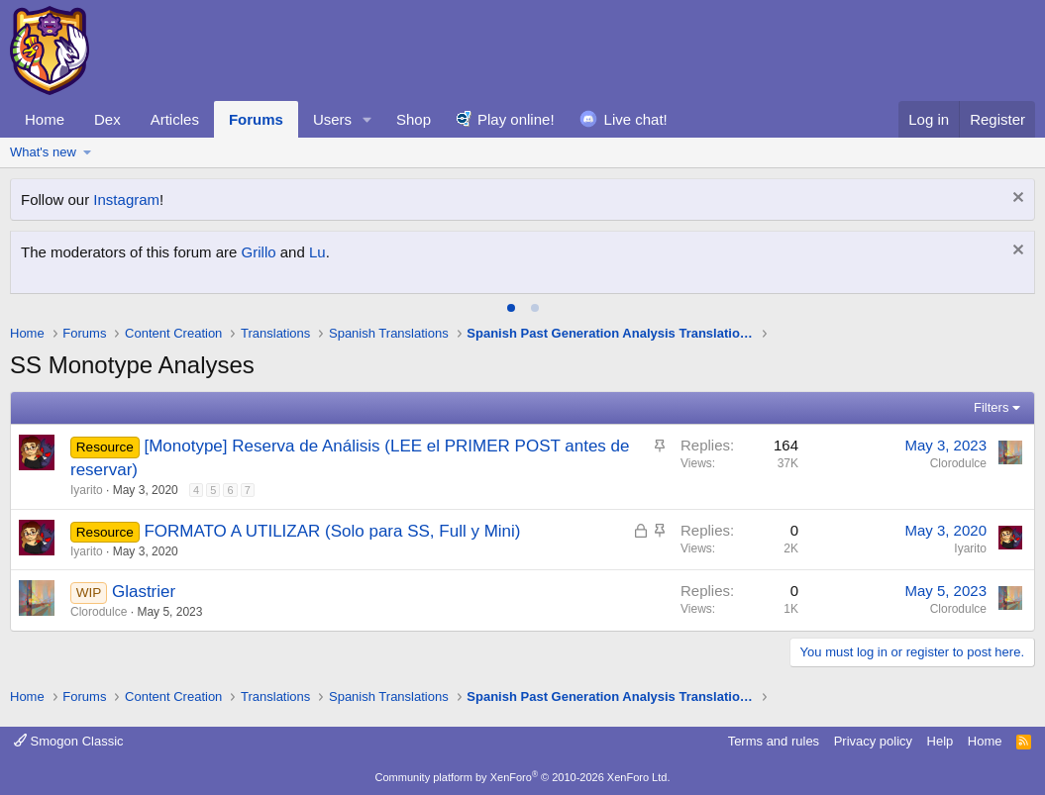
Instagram (126, 199)
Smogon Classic (69, 741)
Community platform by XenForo (523, 777)
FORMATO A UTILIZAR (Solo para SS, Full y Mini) (332, 531)
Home (44, 119)
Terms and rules (773, 741)
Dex (107, 119)
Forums (256, 119)
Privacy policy (873, 741)
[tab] (511, 308)
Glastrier (143, 591)
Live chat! (636, 119)
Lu (317, 252)
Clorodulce (958, 463)
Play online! (516, 119)
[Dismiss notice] (1015, 199)
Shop (413, 119)
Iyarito (86, 490)
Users (332, 119)
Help (940, 741)
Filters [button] (991, 407)
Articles (175, 119)
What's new (43, 152)
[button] (367, 119)
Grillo (259, 252)
